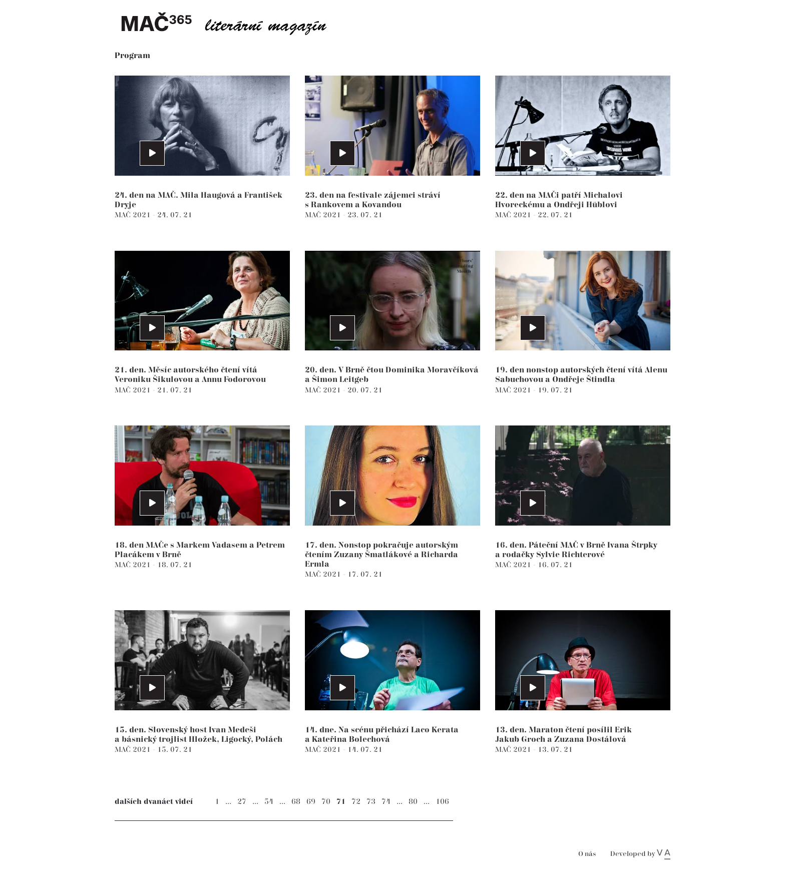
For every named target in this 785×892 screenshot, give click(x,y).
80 (413, 801)
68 (295, 801)
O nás (587, 854)
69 (310, 801)
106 (442, 801)
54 (268, 801)
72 (355, 801)
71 (340, 801)
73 (370, 801)
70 (325, 801)
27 (241, 801)
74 (385, 801)
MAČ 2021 (134, 215)
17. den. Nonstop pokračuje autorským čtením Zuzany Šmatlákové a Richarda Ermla (381, 555)
